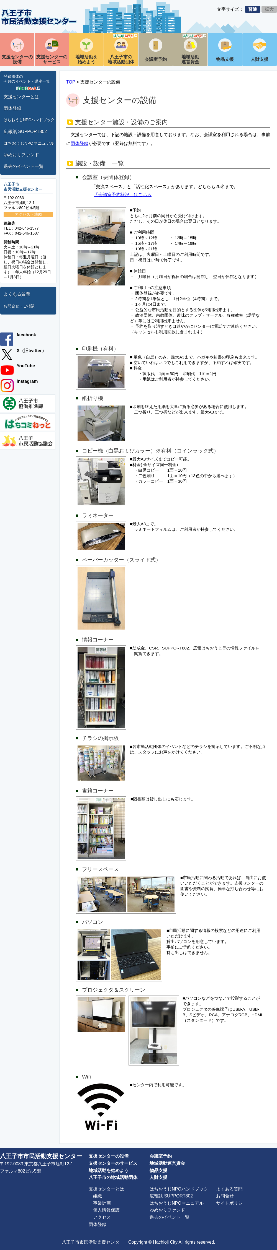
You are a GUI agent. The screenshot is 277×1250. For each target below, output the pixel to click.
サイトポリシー (231, 1203)
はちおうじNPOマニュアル (29, 143)
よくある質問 (17, 294)
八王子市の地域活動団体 (122, 49)
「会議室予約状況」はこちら (123, 194)
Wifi (86, 1077)
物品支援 (225, 59)
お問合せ (225, 1196)
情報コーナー (98, 640)
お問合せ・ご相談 (19, 306)
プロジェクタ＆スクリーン (113, 990)
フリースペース (100, 869)
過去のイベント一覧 (23, 166)
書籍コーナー (98, 791)
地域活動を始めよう (86, 59)
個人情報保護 (106, 1210)
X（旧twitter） (31, 350)
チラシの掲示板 (100, 738)
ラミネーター (98, 515)
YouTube (26, 365)
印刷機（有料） (100, 349)
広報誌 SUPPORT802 (171, 1196)
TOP (70, 82)
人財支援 (259, 59)
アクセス (102, 1217)
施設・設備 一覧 (99, 163)
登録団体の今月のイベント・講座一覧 (27, 79)
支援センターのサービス (51, 59)
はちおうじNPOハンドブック (29, 120)
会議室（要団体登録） (108, 177)
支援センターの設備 (17, 59)
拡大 (269, 9)
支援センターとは (21, 96)
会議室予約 (156, 59)
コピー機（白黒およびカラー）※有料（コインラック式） (150, 451)
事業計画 (102, 1203)
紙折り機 (92, 398)
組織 (97, 1196)
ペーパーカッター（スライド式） (121, 560)
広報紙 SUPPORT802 (25, 131)
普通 (252, 9)
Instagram (27, 381)
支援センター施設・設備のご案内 (121, 122)
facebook (26, 334)
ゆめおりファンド (21, 154)
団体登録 (12, 108)
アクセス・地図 (28, 214)
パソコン (92, 922)
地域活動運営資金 (193, 49)
